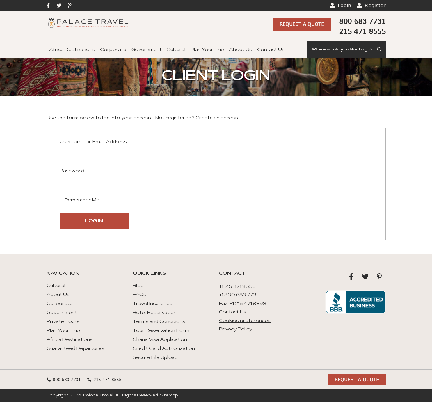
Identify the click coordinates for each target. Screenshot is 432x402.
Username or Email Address (93, 142)
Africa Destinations (72, 50)
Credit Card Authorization (164, 348)
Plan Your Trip (207, 50)
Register (375, 5)
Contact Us (271, 50)
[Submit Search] (379, 49)
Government (146, 50)
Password (72, 171)
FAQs (139, 295)
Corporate (113, 50)
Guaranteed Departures (75, 348)
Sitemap (169, 396)
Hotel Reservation (155, 313)
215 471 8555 (362, 31)
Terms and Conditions (159, 322)
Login (344, 5)
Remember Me (79, 200)
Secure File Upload (155, 357)
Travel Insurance (152, 304)
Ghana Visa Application (160, 339)
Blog (138, 286)
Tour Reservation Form (161, 331)
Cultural (176, 50)
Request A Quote (302, 24)
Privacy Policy (235, 329)
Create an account (218, 118)
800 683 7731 (362, 21)
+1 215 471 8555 (237, 286)
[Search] (346, 49)
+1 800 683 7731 (238, 295)
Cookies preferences (245, 321)
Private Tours (63, 322)
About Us (240, 50)
